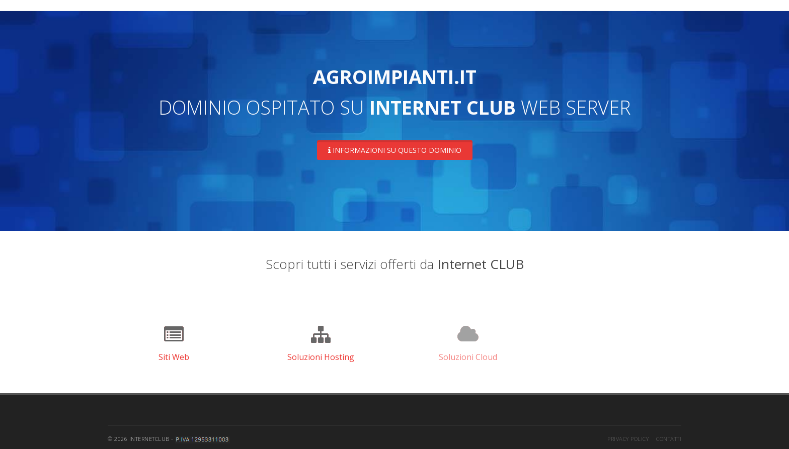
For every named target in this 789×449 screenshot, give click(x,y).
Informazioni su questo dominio (394, 150)
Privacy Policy (628, 435)
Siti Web (174, 354)
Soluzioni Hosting (320, 354)
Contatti (668, 435)
